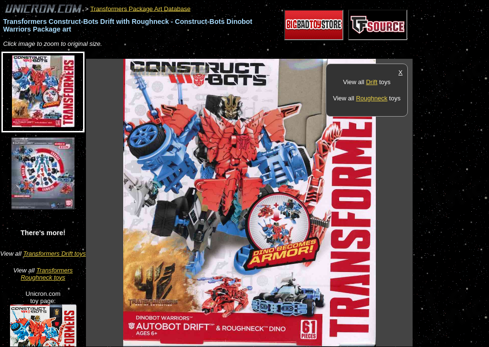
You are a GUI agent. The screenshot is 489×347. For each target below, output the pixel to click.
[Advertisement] (260, 53)
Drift (371, 82)
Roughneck (371, 98)
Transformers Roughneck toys (47, 274)
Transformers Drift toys (54, 253)
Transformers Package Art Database (140, 8)
